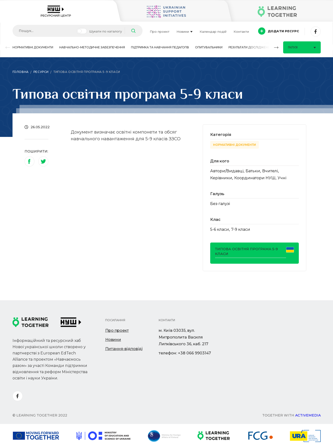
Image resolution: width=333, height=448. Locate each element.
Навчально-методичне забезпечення (92, 47)
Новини (184, 31)
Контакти (241, 31)
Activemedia (308, 415)
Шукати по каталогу (105, 31)
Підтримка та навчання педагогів (160, 47)
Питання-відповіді (124, 348)
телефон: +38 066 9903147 (185, 353)
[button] (8, 47)
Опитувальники (208, 47)
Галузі (302, 47)
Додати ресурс (278, 31)
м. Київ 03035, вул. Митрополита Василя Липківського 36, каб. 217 (183, 337)
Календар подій (213, 31)
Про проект (160, 31)
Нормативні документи (33, 47)
